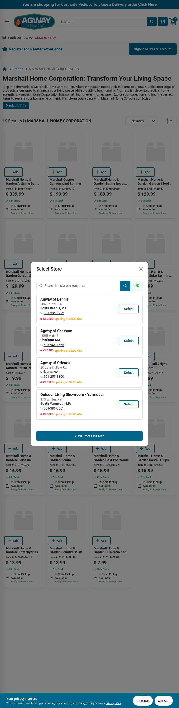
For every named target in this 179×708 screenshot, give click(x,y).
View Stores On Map (89, 436)
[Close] (141, 269)
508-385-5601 (54, 408)
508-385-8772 (54, 313)
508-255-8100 (54, 376)
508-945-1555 (54, 345)
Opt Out (163, 701)
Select (129, 309)
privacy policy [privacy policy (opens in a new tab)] (113, 703)
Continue (142, 701)
